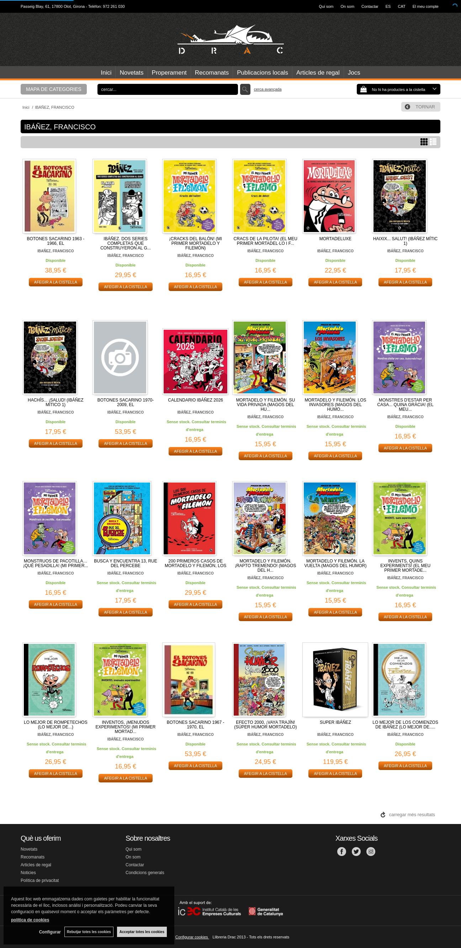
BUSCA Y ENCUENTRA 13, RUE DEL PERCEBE (125, 563)
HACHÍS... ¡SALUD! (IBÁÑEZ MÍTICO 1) (56, 402)
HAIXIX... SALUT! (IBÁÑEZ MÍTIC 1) (405, 241)
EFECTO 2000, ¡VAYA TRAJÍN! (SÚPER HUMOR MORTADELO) (265, 724)
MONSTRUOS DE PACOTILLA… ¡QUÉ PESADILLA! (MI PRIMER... (55, 563)
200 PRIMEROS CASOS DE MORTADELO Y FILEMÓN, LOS (195, 563)
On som (348, 6)
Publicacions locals (262, 72)
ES (388, 6)
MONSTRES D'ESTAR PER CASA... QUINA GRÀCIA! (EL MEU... (405, 405)
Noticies (28, 872)
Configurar (50, 932)
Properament (169, 72)
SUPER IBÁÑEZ (335, 722)
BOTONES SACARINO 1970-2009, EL (125, 402)
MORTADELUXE (335, 238)
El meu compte (426, 6)
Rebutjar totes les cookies (89, 932)
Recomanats (212, 72)
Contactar (369, 6)
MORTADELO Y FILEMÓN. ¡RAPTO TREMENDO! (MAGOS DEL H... (265, 566)
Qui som (326, 6)
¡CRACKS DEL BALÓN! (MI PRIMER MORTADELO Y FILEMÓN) (195, 243)
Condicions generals (145, 872)
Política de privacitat (40, 880)
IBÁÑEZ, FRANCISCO (125, 256)
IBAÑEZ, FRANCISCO (55, 251)
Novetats (131, 72)
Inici (106, 72)
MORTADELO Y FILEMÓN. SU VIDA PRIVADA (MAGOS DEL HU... (265, 405)
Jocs (354, 72)
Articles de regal (318, 72)
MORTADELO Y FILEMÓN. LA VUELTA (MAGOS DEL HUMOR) (335, 563)
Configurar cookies (192, 937)
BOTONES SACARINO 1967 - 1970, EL (195, 724)
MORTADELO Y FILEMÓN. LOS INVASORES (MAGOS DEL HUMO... (335, 405)
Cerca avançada (268, 89)
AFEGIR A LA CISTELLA (55, 282)
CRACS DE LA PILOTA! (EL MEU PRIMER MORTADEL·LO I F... (265, 241)
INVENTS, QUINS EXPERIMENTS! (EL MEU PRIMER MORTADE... (405, 566)
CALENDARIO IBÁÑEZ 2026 (195, 400)
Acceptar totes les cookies (142, 932)
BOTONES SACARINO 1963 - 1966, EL (55, 241)
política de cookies (30, 919)
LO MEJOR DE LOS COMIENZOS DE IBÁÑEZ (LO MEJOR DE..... (405, 724)
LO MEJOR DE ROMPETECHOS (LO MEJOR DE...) (56, 724)
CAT (401, 6)
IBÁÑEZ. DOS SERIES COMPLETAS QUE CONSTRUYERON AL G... (125, 243)
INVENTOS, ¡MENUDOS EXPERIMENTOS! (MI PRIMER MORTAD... (125, 727)
